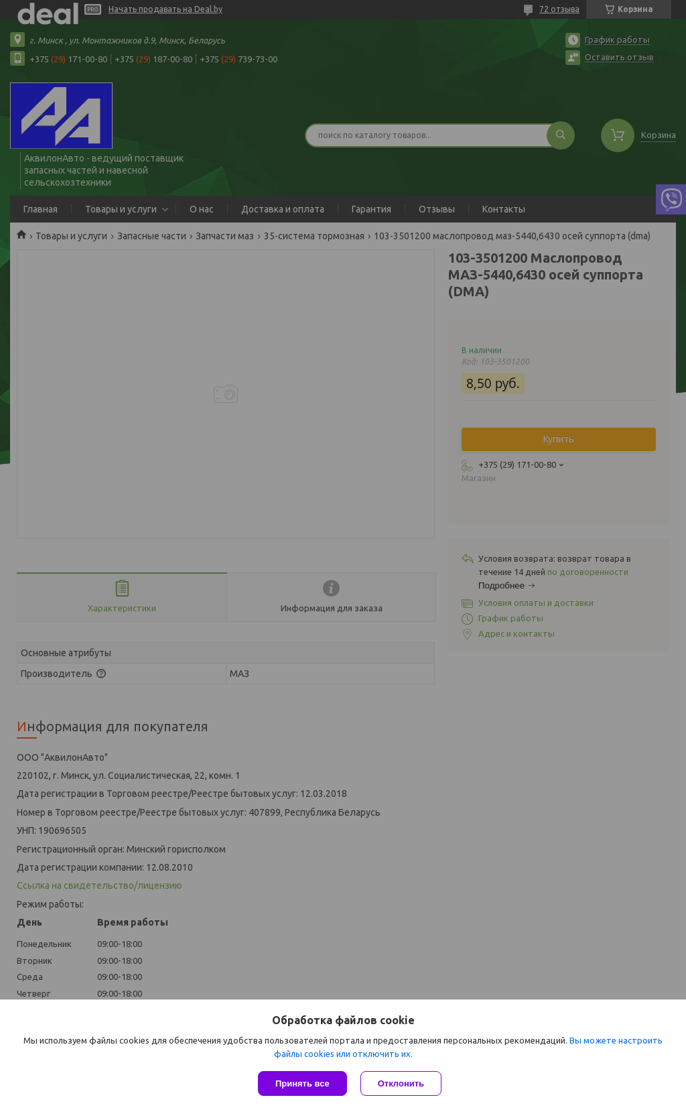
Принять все (302, 1083)
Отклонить (401, 1083)
